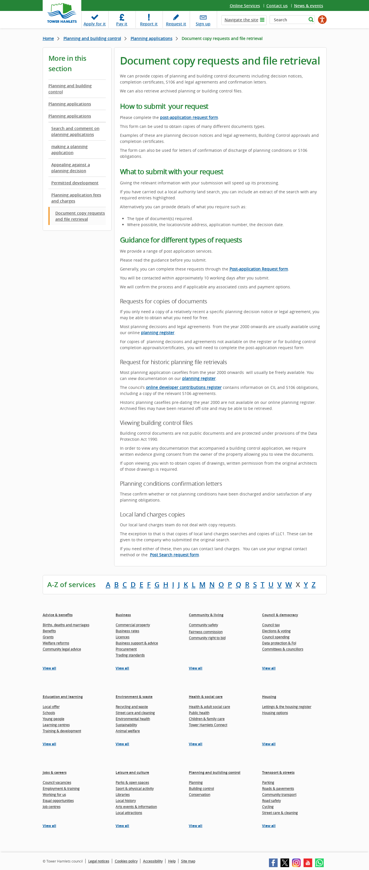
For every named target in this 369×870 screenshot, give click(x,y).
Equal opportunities (58, 800)
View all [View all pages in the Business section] (122, 668)
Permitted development (75, 183)
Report (149, 24)
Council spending (275, 637)
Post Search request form (174, 554)
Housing (269, 696)
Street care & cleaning (280, 812)
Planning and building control (92, 38)
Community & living (206, 614)
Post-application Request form (258, 269)
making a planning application (69, 149)
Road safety (271, 800)
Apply (95, 24)
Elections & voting (276, 631)
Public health (199, 712)
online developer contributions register (184, 387)
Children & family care (207, 718)
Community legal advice (62, 649)
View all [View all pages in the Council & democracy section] (269, 668)
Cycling (268, 806)
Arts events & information (136, 806)
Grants (48, 637)
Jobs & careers (55, 772)
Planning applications (151, 38)
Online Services (245, 5)
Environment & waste (134, 696)
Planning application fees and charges (76, 198)
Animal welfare (128, 731)
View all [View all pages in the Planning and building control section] (195, 825)
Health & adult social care (209, 706)
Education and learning (63, 696)
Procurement (126, 649)
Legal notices (98, 861)
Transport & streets (278, 772)
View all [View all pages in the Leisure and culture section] (122, 825)
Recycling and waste (132, 706)
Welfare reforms (56, 643)
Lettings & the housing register (286, 706)
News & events (308, 5)
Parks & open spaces (132, 782)
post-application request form (189, 117)
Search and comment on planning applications (75, 131)
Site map (188, 861)
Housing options (275, 712)
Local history (126, 800)
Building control (201, 788)
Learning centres (56, 725)
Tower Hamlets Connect (208, 725)
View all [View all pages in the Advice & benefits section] (49, 668)
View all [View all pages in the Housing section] (269, 744)
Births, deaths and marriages (66, 625)
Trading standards (130, 655)
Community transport (279, 794)
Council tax (271, 625)
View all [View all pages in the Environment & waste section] (122, 744)
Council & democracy (280, 614)
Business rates (127, 631)
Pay (121, 24)
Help (172, 861)
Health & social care (206, 696)
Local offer (51, 706)
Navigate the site (241, 19)
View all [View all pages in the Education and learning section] (49, 744)
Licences (122, 637)
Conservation (199, 794)
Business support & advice (137, 643)
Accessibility (153, 861)
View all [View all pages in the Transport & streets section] (269, 825)
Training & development (62, 731)
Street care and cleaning (135, 712)
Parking (268, 782)
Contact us (277, 5)
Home (48, 38)
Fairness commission (206, 631)
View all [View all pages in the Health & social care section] (195, 744)
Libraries (123, 794)
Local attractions (129, 812)
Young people (53, 718)
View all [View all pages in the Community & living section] (195, 668)
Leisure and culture (132, 772)
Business (123, 614)
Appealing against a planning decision (70, 167)
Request (176, 24)
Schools (49, 712)
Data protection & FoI (279, 643)
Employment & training (61, 788)
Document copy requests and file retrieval (80, 216)
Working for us (54, 794)
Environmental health (133, 718)
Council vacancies (57, 782)
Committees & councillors (282, 649)
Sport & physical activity (135, 788)
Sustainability (126, 725)
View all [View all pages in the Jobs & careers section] (49, 825)
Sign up (203, 24)
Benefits (49, 631)
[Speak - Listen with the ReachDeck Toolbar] (322, 19)
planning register (157, 332)
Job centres (52, 806)
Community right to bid (207, 638)
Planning (196, 782)
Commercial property (133, 625)
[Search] (288, 19)
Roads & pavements (278, 788)
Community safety (203, 625)
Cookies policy (126, 861)
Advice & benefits (58, 614)
